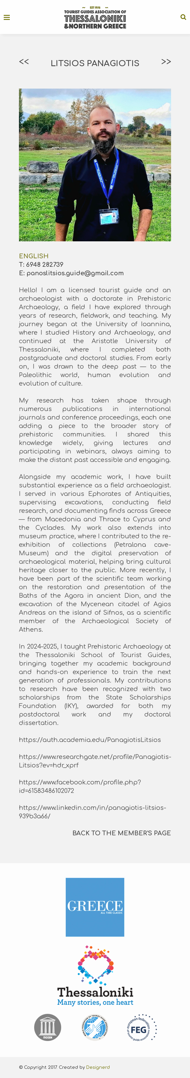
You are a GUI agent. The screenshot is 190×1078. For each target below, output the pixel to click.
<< (24, 62)
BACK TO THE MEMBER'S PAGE (121, 833)
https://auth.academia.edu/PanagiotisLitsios (90, 740)
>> (166, 62)
